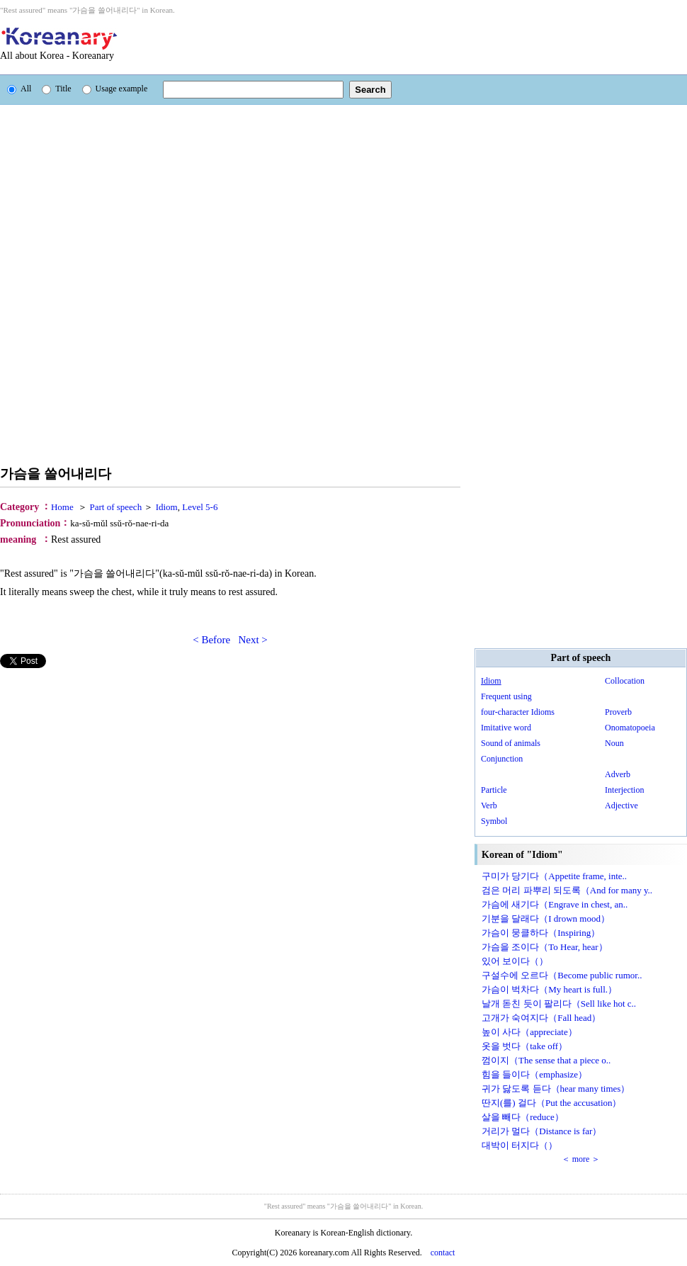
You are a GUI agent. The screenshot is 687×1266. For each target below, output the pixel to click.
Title (56, 89)
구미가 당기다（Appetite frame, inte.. (554, 876)
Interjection (624, 790)
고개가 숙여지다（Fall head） (541, 1017)
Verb (489, 805)
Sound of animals (510, 743)
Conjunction (502, 759)
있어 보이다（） (515, 961)
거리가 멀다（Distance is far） (541, 1131)
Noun (614, 743)
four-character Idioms (518, 712)
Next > (252, 639)
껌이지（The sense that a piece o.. (546, 1060)
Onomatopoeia (630, 728)
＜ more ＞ (581, 1159)
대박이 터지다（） (519, 1145)
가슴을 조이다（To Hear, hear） (545, 947)
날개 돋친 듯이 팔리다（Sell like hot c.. (559, 1003)
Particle (494, 790)
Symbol (494, 821)
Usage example (115, 89)
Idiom (167, 507)
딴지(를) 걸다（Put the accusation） (552, 1102)
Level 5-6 (199, 507)
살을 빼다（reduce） (523, 1117)
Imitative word (506, 728)
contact (443, 1252)
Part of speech (116, 507)
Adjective (621, 805)
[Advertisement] (250, 44)
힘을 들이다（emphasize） (534, 1074)
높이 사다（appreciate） (529, 1032)
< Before (211, 639)
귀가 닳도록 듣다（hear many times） (556, 1088)
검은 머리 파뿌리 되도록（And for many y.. (567, 890)
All (19, 89)
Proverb (618, 712)
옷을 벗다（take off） (524, 1046)
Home (62, 507)
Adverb (617, 774)
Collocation (625, 681)
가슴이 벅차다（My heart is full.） (549, 989)
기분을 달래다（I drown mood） (546, 918)
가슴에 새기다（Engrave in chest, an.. (555, 904)
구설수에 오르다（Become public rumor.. (562, 975)
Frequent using (506, 696)
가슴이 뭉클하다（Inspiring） (541, 932)
